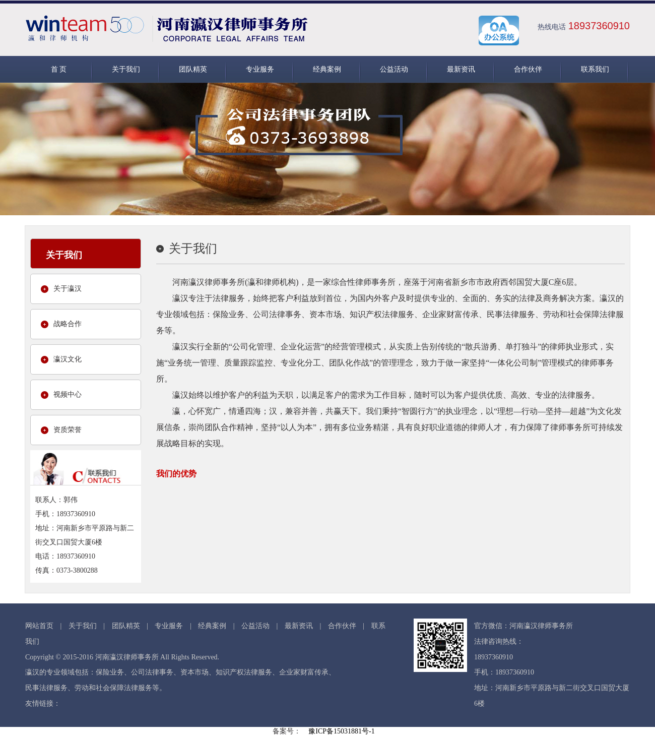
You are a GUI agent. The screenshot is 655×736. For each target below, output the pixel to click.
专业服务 (260, 69)
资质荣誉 (67, 430)
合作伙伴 (528, 69)
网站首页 (39, 626)
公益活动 (394, 69)
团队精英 (193, 69)
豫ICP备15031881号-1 (341, 731)
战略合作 (67, 324)
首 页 (59, 69)
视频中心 (67, 394)
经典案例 (327, 69)
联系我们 (595, 69)
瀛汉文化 (67, 359)
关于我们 (126, 69)
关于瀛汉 (67, 288)
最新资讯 (461, 69)
